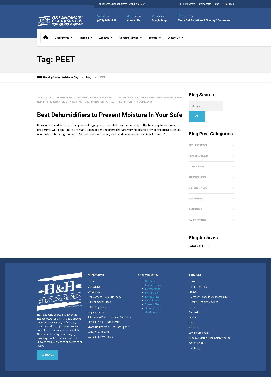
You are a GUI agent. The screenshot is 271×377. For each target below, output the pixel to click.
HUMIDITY (42, 101)
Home (91, 271)
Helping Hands (96, 301)
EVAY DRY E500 (172, 97)
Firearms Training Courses (203, 291)
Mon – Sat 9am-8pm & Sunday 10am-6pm (108, 319)
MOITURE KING (99, 101)
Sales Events (197, 209)
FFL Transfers (187, 4)
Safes (192, 296)
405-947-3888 (100, 326)
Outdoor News (198, 177)
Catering (196, 337)
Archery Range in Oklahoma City (209, 286)
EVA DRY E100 (154, 97)
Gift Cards (150, 270)
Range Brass (152, 286)
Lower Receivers (154, 274)
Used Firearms (153, 301)
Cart (217, 4)
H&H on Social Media (99, 291)
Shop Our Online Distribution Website (209, 327)
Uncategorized (153, 297)
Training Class (153, 294)
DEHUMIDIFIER (125, 97)
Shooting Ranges (128, 37)
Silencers (194, 317)
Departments (62, 37)
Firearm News (197, 167)
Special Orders (153, 290)
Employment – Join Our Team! (104, 286)
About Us (104, 37)
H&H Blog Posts (97, 296)
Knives (192, 306)
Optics (192, 312)
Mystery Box (152, 282)
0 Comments (145, 101)
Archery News (198, 134)
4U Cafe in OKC (197, 332)
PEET (113, 101)
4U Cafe (153, 37)
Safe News (104, 97)
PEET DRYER (125, 101)
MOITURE (84, 101)
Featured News (86, 97)
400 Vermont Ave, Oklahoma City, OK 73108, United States (110, 309)
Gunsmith (194, 301)
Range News (196, 188)
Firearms (194, 271)
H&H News (198, 156)
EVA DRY (139, 97)
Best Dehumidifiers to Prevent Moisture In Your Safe (109, 115)
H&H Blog (229, 4)
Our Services (95, 276)
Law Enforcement (199, 322)
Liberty (55, 101)
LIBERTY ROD (69, 101)
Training (84, 37)
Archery (193, 281)
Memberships (152, 278)
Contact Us (205, 4)
